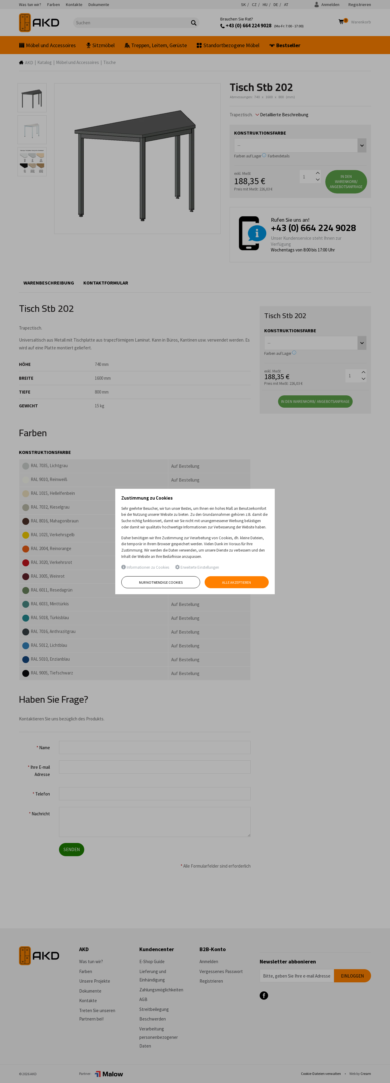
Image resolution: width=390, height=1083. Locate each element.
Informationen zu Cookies (145, 567)
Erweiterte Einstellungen (197, 567)
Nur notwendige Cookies (161, 582)
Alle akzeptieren (236, 582)
